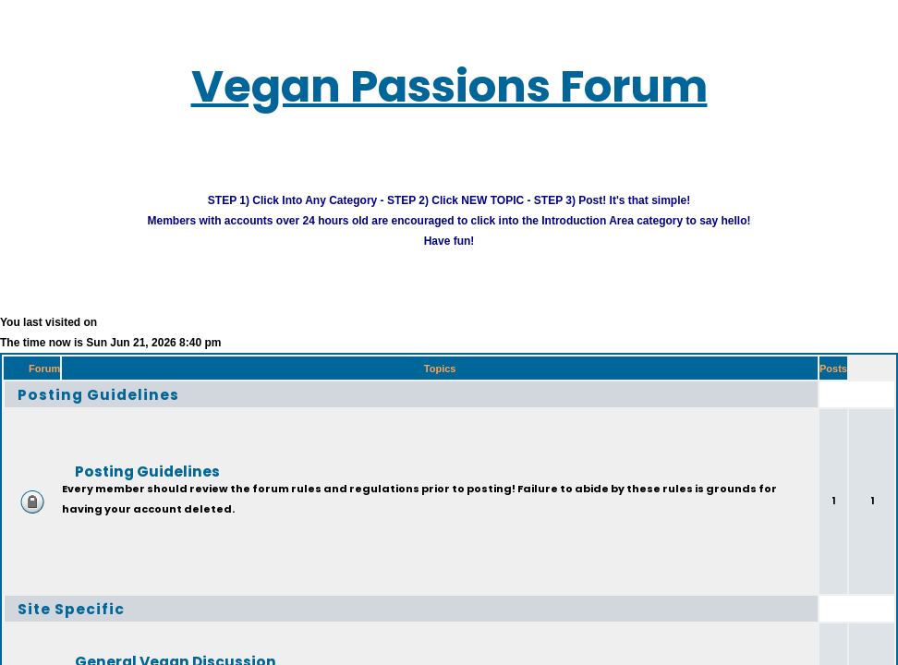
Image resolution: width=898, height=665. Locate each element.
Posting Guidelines (98, 394)
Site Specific (71, 608)
